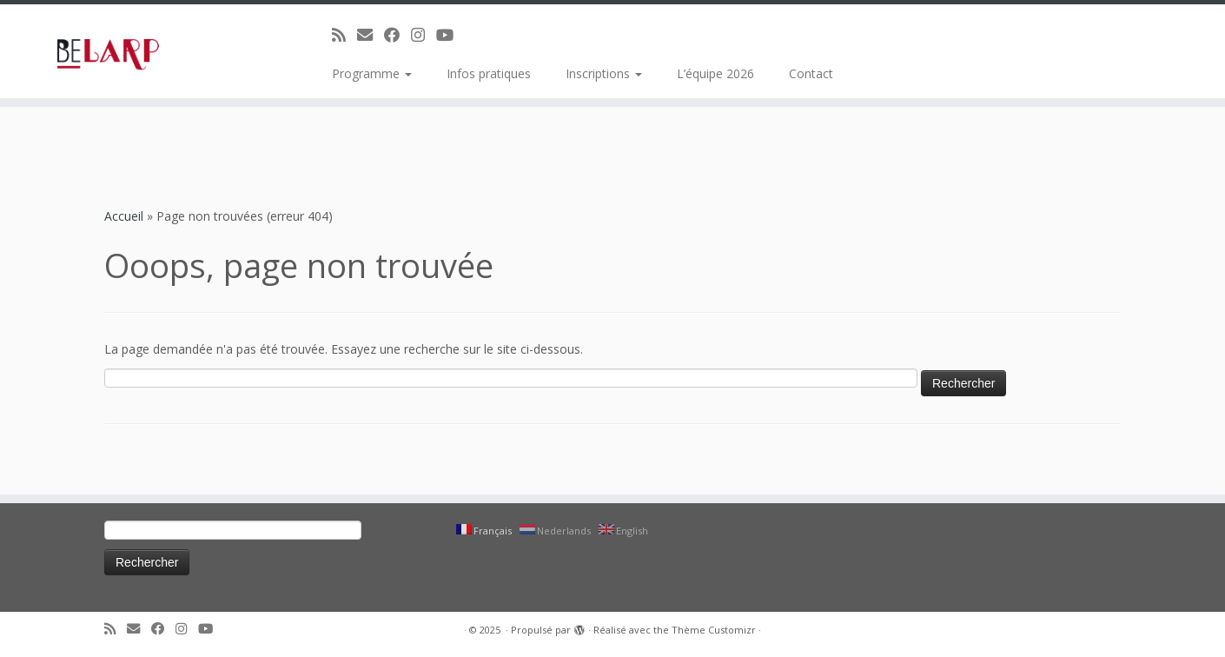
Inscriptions (604, 73)
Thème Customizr (714, 629)
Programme (372, 73)
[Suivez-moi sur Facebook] (397, 34)
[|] (141, 51)
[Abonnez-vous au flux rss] (344, 34)
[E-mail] (370, 34)
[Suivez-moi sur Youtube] (450, 34)
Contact (811, 73)
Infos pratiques (489, 73)
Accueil (123, 216)
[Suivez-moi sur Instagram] (423, 34)
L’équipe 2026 (715, 73)
